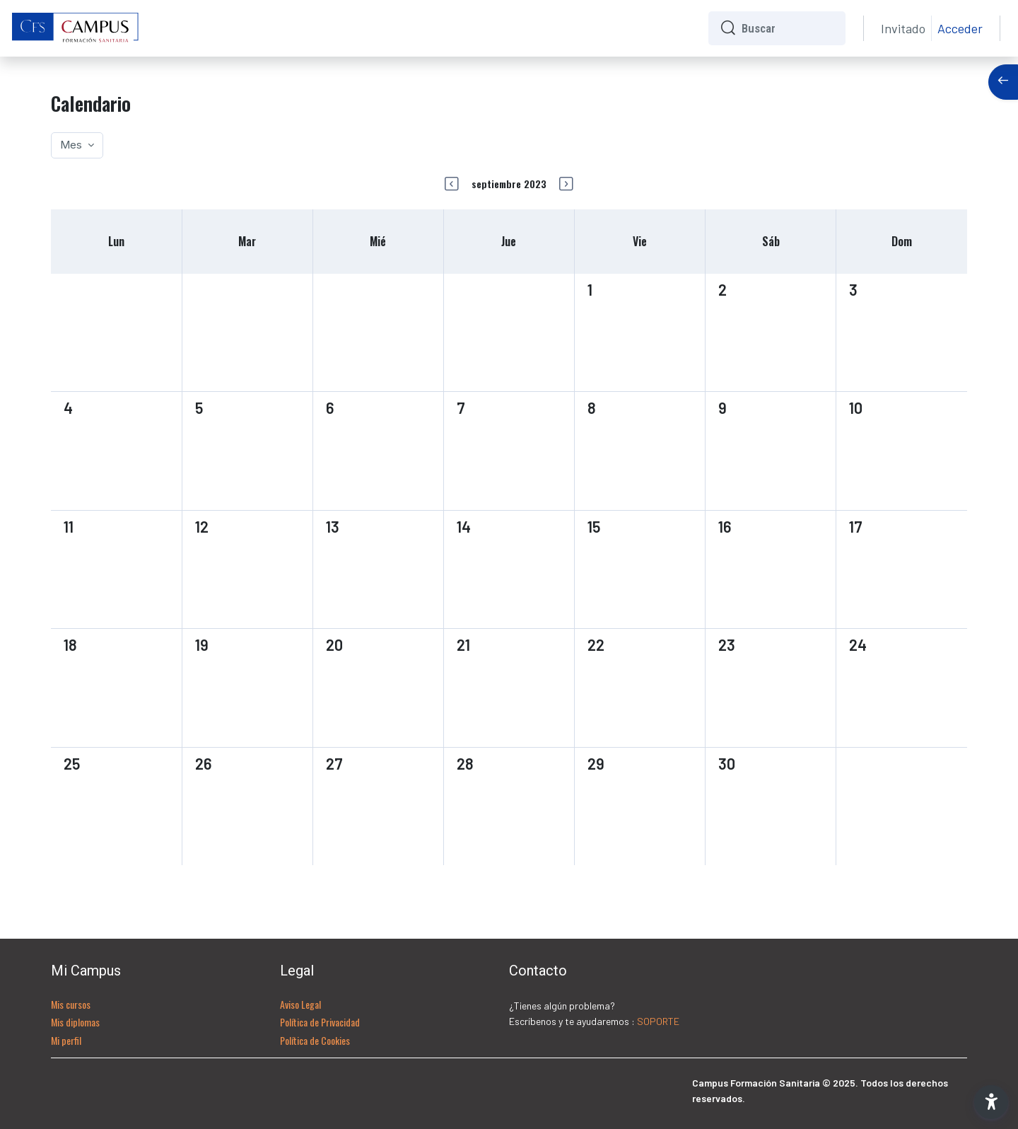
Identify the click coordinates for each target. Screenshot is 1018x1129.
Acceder (960, 28)
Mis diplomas (75, 1021)
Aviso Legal (300, 1004)
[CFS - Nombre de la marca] (75, 28)
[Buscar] (788, 28)
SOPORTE (658, 1021)
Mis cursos (70, 1004)
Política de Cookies (315, 1040)
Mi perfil (66, 1040)
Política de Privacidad (320, 1021)
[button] (991, 1102)
